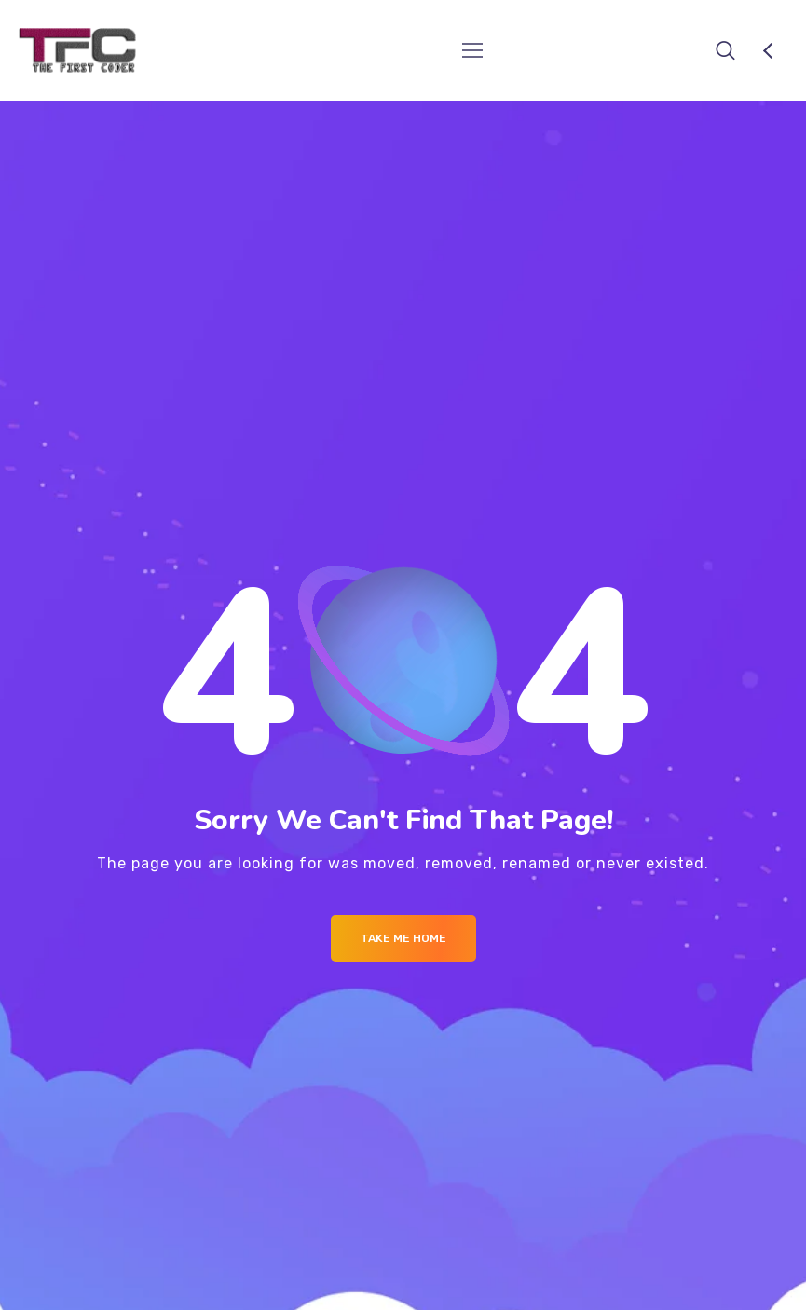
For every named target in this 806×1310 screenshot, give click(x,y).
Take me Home (403, 938)
